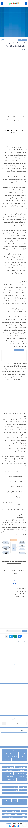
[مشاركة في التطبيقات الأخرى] (6, 636)
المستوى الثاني (9, 770)
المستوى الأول (9, 767)
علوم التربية (9, 630)
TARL (6, 787)
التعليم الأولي (22, 767)
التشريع (24, 814)
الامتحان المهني (15, 811)
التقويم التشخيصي (9, 750)
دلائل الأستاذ (14, 756)
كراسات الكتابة (11, 803)
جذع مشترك (23, 793)
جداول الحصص (7, 753)
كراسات (24, 803)
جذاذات (24, 779)
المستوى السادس (21, 776)
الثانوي (24, 787)
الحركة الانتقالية (7, 814)
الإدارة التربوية (22, 750)
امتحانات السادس (9, 776)
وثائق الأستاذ (7, 759)
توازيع (16, 753)
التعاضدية (16, 814)
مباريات (24, 817)
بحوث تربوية (23, 800)
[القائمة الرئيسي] (26, 3)
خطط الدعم (23, 756)
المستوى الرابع (8, 773)
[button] (20, 636)
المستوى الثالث (22, 770)
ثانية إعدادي (6, 790)
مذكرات (24, 759)
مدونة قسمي (8, 823)
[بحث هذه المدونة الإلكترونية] (16, 723)
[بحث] (2, 3)
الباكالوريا (15, 787)
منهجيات (16, 759)
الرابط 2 (14, 583)
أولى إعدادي (14, 790)
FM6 (24, 811)
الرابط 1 (14, 580)
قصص (15, 800)
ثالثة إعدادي (23, 790)
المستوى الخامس (21, 773)
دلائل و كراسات (22, 39)
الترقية (6, 811)
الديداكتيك (23, 753)
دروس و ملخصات (11, 779)
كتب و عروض (7, 800)
